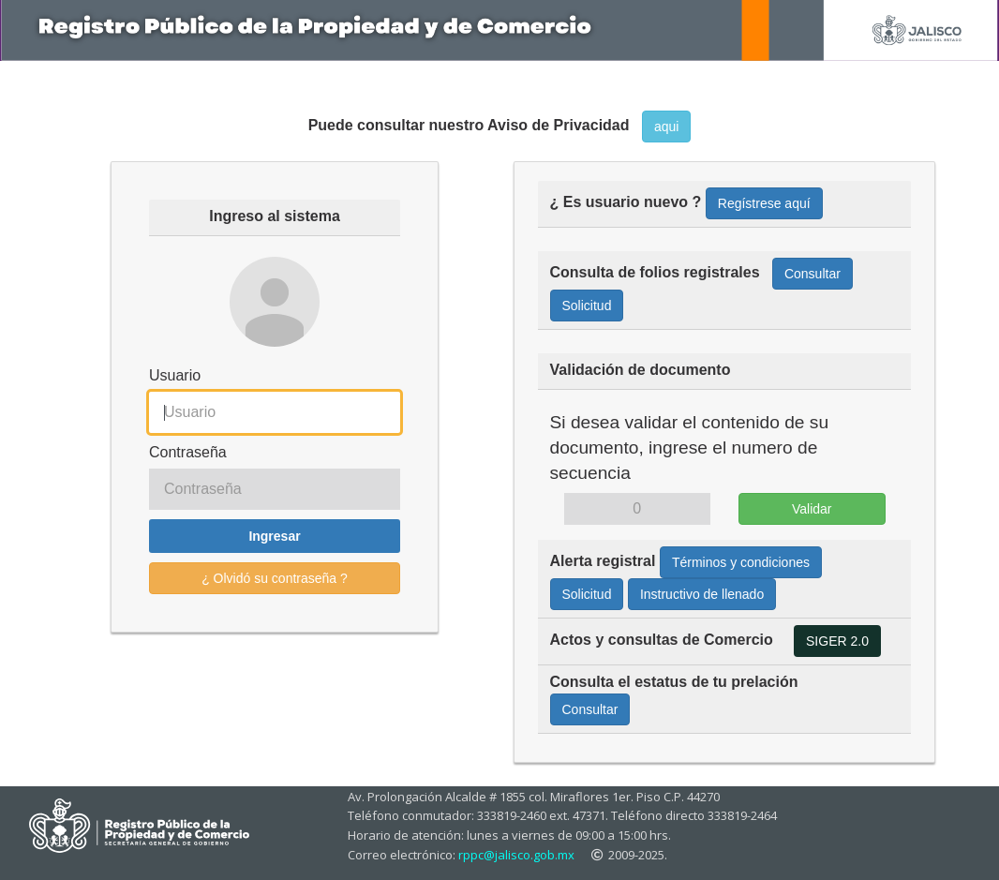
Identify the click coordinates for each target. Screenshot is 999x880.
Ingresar (274, 536)
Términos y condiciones (741, 562)
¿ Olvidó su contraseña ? (274, 578)
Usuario (175, 375)
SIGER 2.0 (837, 641)
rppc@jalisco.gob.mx (516, 854)
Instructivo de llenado (702, 594)
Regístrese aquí (764, 203)
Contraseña (188, 452)
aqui (666, 126)
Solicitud (587, 305)
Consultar (812, 273)
